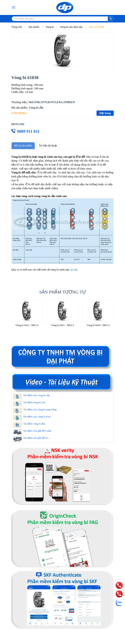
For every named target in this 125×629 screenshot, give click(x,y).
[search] (62, 18)
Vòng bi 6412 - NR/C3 (27, 324)
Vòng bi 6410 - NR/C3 (98, 324)
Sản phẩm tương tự (62, 291)
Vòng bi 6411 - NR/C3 (62, 324)
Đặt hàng (105, 113)
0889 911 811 (28, 131)
